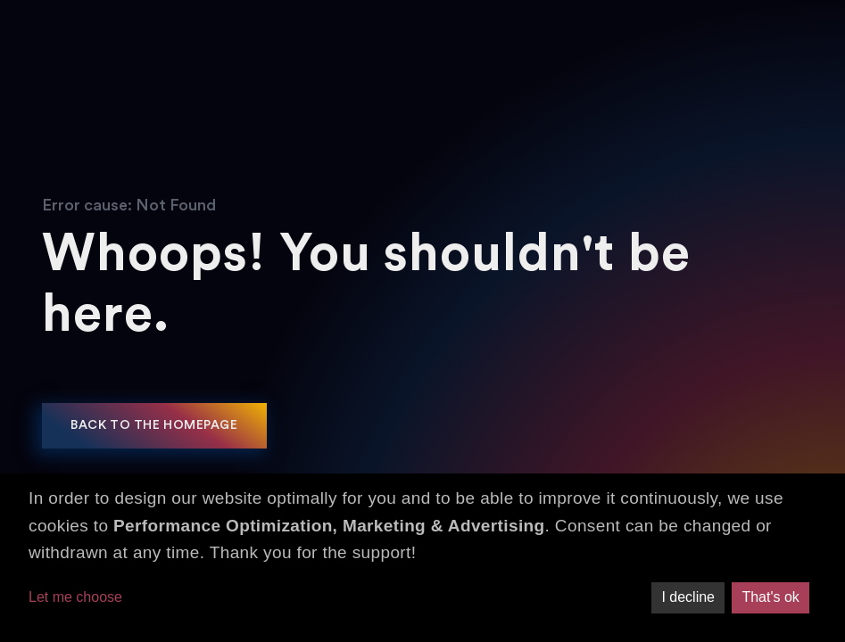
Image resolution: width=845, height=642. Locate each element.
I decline (688, 597)
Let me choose (75, 597)
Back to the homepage (153, 425)
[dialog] (422, 557)
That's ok (770, 597)
